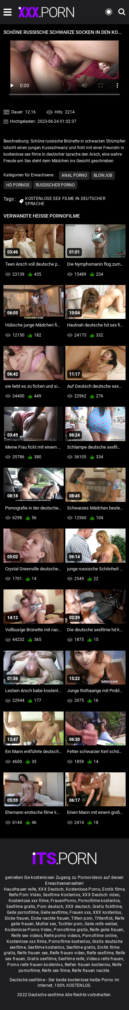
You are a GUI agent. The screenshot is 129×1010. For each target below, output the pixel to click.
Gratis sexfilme (41, 958)
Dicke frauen (17, 918)
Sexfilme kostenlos (46, 947)
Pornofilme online (99, 935)
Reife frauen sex (32, 953)
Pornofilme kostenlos (99, 900)
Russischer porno (55, 185)
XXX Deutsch (51, 889)
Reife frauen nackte (90, 970)
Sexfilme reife (71, 958)
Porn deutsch (50, 906)
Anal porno (74, 175)
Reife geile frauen (106, 929)
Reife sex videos (26, 935)
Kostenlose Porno (83, 889)
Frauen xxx (80, 912)
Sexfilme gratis (20, 906)
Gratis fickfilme (107, 906)
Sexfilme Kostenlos (61, 894)
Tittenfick (104, 918)
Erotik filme (113, 889)
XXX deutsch (77, 906)
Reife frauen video (67, 953)
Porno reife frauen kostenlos (34, 964)
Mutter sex (46, 923)
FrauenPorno (63, 900)
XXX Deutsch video (100, 894)
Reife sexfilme (100, 953)
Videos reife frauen (104, 958)
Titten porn (82, 918)
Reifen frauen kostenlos (87, 964)
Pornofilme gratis (71, 929)
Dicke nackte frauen (50, 918)
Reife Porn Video (25, 894)
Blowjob (103, 175)
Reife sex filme (56, 970)
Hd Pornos (17, 185)
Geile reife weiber (101, 923)
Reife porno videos (62, 935)
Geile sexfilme (54, 912)
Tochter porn (70, 923)
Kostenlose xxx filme (29, 900)
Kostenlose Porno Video (28, 929)
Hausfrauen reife (20, 889)
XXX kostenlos (107, 912)
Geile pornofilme (23, 912)
